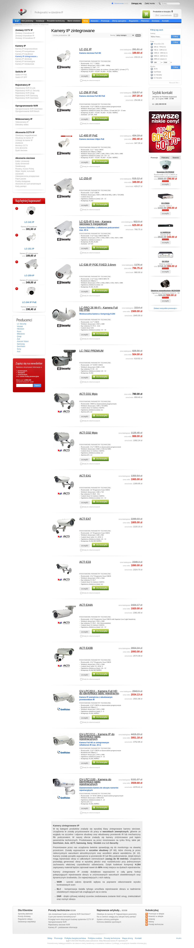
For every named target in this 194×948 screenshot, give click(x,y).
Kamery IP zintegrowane (26, 56)
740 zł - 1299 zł (159, 50)
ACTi (156, 69)
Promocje (105, 21)
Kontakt (165, 21)
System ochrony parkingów (108, 919)
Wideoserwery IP (23, 119)
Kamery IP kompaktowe (25, 51)
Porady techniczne (154, 924)
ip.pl (17, 21)
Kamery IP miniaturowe (24, 64)
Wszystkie (159, 44)
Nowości (94, 21)
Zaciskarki (19, 174)
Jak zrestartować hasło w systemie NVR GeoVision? (69, 914)
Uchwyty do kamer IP (24, 140)
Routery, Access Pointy (24, 169)
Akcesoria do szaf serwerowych (28, 184)
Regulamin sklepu (25, 919)
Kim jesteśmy (27, 21)
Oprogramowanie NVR (26, 106)
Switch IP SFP (21, 77)
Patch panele (20, 179)
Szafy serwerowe (22, 164)
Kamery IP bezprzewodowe (26, 49)
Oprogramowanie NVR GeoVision (29, 109)
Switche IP (20, 71)
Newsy (149, 922)
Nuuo (19, 331)
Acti (18, 339)
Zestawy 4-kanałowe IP (24, 33)
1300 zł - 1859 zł (159, 53)
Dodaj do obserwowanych (91, 80)
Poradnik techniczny (56, 21)
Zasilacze (19, 143)
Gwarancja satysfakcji (27, 922)
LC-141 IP (29, 222)
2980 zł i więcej (159, 59)
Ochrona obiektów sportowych (109, 922)
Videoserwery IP (22, 122)
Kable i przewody (22, 161)
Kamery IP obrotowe (23, 59)
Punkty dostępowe (22, 181)
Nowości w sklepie (154, 916)
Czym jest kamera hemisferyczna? (62, 917)
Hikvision (20, 329)
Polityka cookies (95, 938)
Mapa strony (127, 938)
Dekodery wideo (21, 125)
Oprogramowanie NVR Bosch (27, 111)
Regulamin (133, 21)
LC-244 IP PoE (29, 302)
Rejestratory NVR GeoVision (26, 98)
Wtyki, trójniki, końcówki (25, 171)
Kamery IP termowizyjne (25, 61)
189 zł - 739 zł (159, 47)
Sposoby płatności (25, 914)
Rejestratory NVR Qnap (25, 93)
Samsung (21, 344)
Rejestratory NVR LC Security (27, 91)
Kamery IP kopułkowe (24, 54)
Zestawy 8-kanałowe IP (24, 36)
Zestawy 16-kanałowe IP (25, 38)
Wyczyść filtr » (174, 83)
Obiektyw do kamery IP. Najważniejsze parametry (117, 914)
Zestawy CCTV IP (24, 30)
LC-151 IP (29, 248)
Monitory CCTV (21, 145)
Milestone (21, 334)
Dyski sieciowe (21, 150)
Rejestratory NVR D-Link (25, 88)
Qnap (19, 336)
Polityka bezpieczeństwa (75, 938)
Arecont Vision (23, 341)
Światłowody (20, 166)
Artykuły (150, 919)
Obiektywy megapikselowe (26, 135)
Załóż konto (150, 3)
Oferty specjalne (119, 21)
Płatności (145, 21)
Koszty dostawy (24, 916)
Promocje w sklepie (154, 914)
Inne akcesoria (21, 148)
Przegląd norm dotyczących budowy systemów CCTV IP (71, 919)
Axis (18, 351)
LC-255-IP (29, 275)
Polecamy (165, 158)
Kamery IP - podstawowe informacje (62, 927)
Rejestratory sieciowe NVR (59, 925)
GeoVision (21, 346)
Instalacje (40, 21)
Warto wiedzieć (73, 21)
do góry (178, 938)
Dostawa (155, 21)
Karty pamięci (21, 186)
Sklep (85, 21)
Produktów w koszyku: (163, 11)
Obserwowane (119, 3)
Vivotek (20, 326)
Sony (19, 349)
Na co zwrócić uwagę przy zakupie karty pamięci (116, 917)
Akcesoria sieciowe (25, 158)
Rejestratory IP (22, 85)
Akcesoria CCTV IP (25, 132)
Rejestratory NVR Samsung (26, 96)
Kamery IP (23, 12)
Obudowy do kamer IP (24, 138)
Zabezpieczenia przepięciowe (27, 176)
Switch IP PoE (21, 75)
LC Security (21, 324)
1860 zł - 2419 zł (159, 56)
